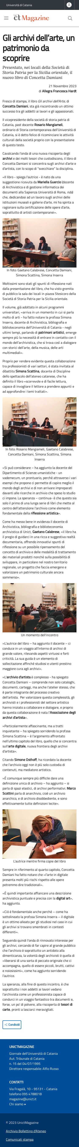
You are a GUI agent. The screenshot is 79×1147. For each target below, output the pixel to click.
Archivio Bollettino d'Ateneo (26, 1131)
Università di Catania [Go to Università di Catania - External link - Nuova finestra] (19, 5)
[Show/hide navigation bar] (6, 18)
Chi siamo (16, 1104)
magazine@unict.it (22, 1098)
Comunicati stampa (19, 1139)
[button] (70, 18)
